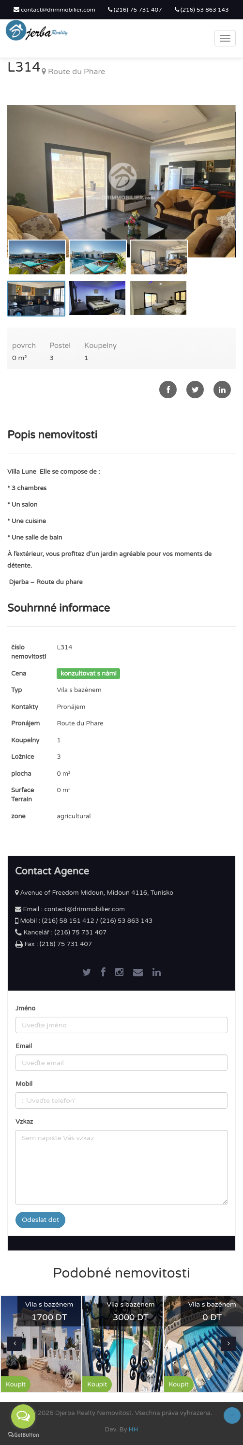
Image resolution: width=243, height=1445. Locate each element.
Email (23, 1046)
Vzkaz (24, 1122)
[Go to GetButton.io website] (23, 1435)
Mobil (23, 1084)
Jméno (25, 1008)
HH (133, 1429)
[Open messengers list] (23, 1416)
